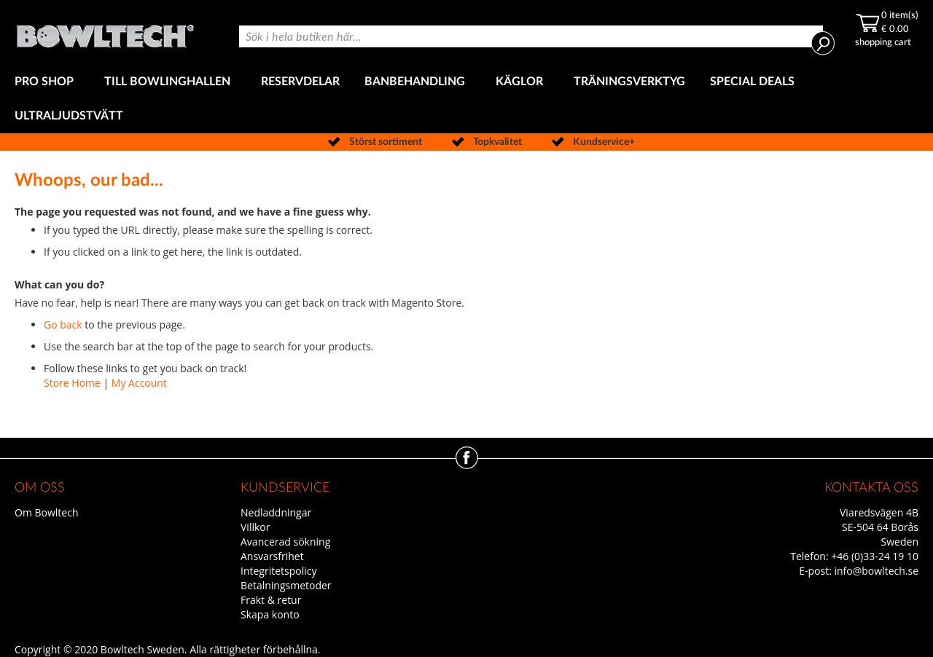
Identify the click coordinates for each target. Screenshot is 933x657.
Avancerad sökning (285, 541)
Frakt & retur (271, 600)
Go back (63, 324)
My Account (139, 383)
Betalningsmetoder (286, 585)
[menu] (466, 99)
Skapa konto (270, 614)
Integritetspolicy (279, 571)
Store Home (72, 383)
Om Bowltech (46, 512)
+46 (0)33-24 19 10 (874, 556)
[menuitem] (47, 82)
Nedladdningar (276, 512)
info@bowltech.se (876, 571)
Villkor (255, 527)
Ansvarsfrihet (272, 556)
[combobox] (531, 36)
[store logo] (105, 32)
